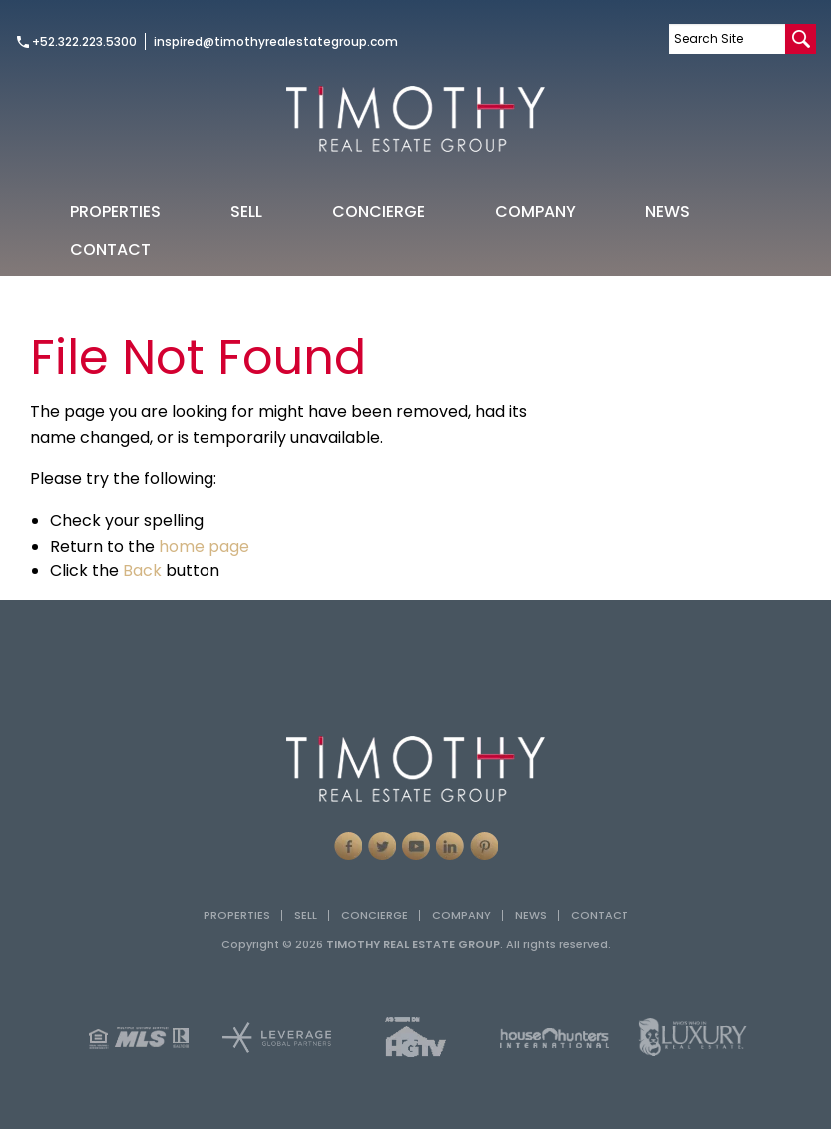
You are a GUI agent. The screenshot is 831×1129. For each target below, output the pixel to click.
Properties (115, 211)
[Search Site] (727, 39)
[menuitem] (115, 211)
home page (204, 546)
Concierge (378, 211)
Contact (110, 249)
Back (142, 571)
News (667, 211)
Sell (246, 211)
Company (535, 211)
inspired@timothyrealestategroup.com (276, 41)
